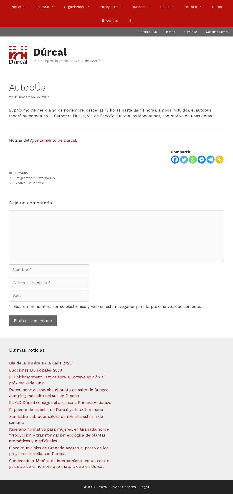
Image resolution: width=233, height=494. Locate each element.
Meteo (170, 32)
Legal (144, 487)
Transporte (113, 7)
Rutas (170, 7)
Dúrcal (50, 52)
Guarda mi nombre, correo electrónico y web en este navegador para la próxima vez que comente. (107, 306)
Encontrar (110, 20)
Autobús (21, 173)
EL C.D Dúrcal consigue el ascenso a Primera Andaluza (60, 402)
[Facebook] (175, 160)
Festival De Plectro (29, 183)
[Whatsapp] (193, 160)
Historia (196, 7)
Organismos (79, 7)
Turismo (144, 7)
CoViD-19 (190, 32)
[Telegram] (211, 160)
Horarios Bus (147, 32)
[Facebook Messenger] (202, 160)
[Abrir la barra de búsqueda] (129, 20)
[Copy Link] (219, 160)
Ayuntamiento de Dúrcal (53, 140)
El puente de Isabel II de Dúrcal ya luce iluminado (56, 409)
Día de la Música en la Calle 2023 (40, 363)
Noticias (18, 7)
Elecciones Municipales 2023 (35, 370)
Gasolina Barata (217, 32)
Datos (217, 7)
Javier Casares (123, 487)
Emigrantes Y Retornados (34, 178)
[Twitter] (184, 160)
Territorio (46, 7)
